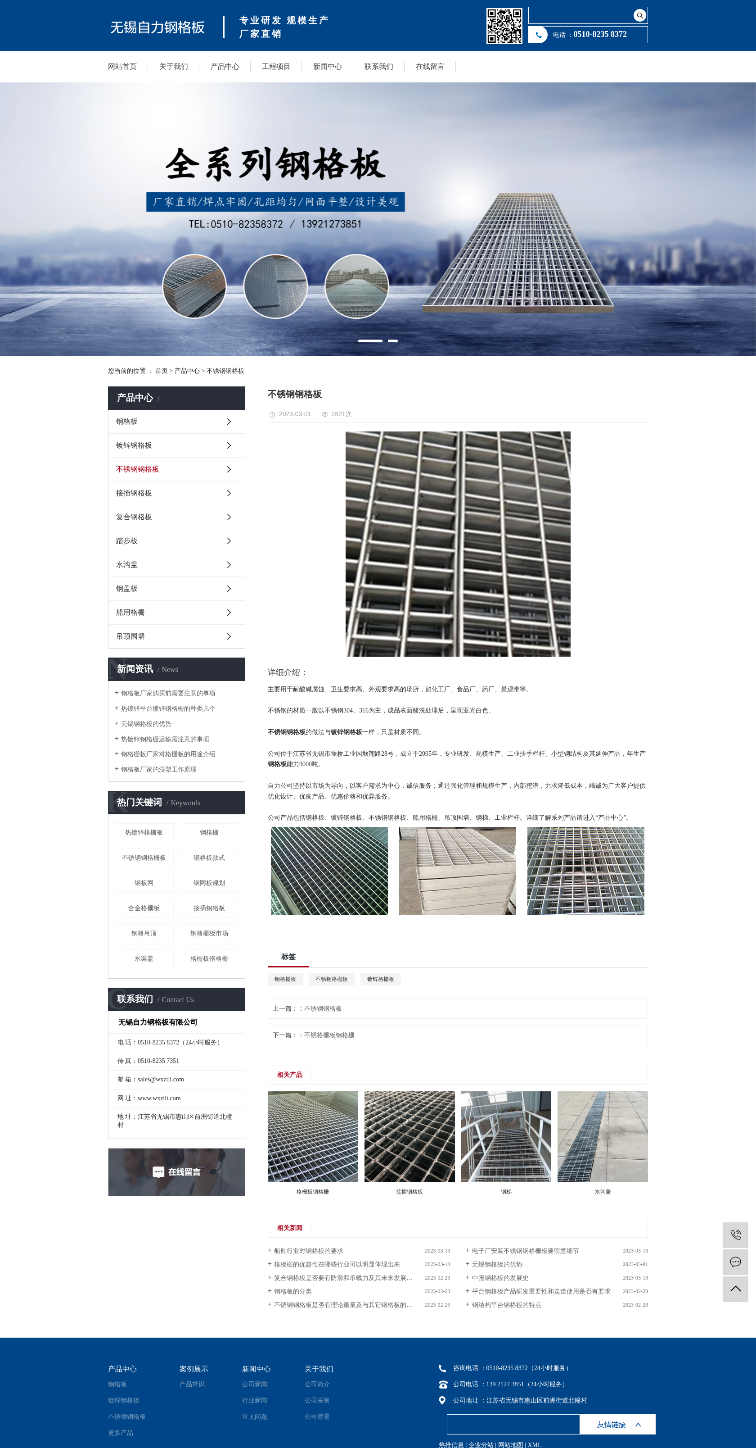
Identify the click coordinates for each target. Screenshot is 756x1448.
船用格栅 (130, 612)
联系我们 (378, 66)
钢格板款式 (209, 857)
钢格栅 (209, 832)
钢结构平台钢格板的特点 (506, 1305)
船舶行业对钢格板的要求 (308, 1251)
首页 (161, 371)
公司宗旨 (317, 1400)
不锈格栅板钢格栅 (329, 1035)
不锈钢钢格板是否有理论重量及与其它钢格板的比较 (346, 1305)
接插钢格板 (134, 493)
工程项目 (276, 66)
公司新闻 (254, 1384)
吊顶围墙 (130, 636)
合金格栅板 (144, 908)
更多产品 (120, 1433)
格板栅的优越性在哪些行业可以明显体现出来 (337, 1264)
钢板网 (144, 883)
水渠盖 (144, 958)
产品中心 (225, 66)
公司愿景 (317, 1416)
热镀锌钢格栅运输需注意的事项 (165, 739)
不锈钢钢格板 (225, 371)
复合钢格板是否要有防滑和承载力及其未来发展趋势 (346, 1278)
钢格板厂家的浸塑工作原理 (159, 769)
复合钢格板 (134, 517)
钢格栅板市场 (209, 933)
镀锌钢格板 (134, 445)
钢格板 (127, 421)
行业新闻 (254, 1400)
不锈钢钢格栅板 (144, 857)
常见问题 (254, 1416)
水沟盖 (127, 564)
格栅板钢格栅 (209, 958)
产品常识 (192, 1384)
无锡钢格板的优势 (146, 724)
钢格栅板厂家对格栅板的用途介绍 (168, 754)
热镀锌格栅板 (144, 832)
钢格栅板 (285, 979)
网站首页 (122, 66)
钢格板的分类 (293, 1291)
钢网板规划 (209, 883)
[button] (370, 341)
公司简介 (317, 1384)
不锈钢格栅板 (331, 979)
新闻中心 (327, 66)
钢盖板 (127, 588)
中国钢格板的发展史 (500, 1278)
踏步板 (127, 541)
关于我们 (173, 66)
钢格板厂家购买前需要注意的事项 (168, 693)
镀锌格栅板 (380, 979)
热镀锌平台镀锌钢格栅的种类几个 (168, 708)
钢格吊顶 (144, 933)
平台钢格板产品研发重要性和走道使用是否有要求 (541, 1291)
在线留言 (430, 66)
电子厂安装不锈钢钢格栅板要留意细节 (525, 1251)
